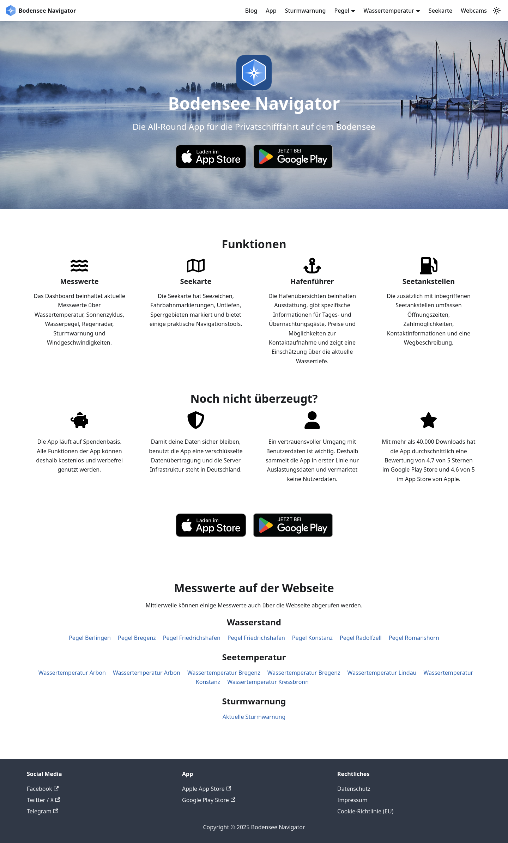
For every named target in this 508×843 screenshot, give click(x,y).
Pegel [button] (341, 10)
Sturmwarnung (305, 10)
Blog (251, 10)
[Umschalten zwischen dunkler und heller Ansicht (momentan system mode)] (496, 10)
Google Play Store (208, 800)
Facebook (43, 789)
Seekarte (440, 10)
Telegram (42, 811)
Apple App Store (206, 789)
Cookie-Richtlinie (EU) (365, 811)
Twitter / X (43, 800)
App (271, 10)
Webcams (474, 10)
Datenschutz (353, 789)
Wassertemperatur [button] (389, 10)
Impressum (352, 800)
